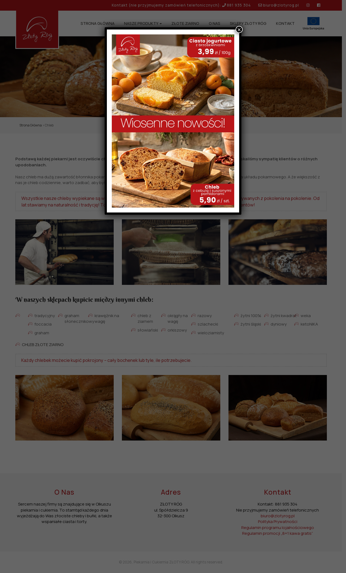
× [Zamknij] (239, 29)
